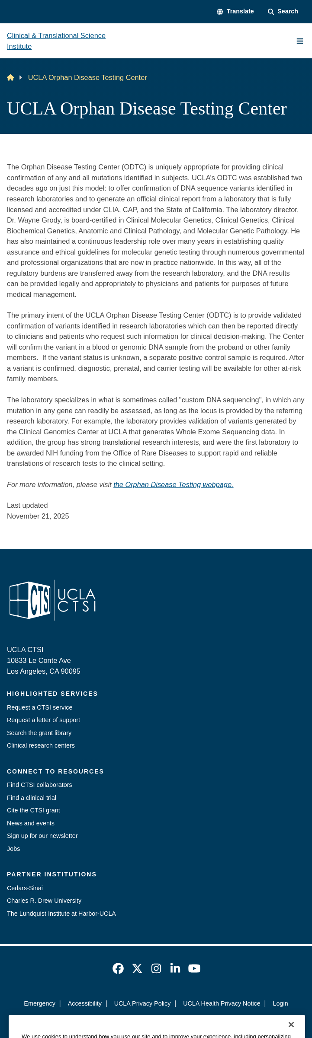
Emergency (39, 1003)
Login (280, 1003)
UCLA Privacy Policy (142, 1003)
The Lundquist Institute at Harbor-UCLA (61, 913)
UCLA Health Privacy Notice (222, 1003)
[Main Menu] (300, 41)
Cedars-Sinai (25, 888)
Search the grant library (39, 732)
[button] (235, 12)
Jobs (13, 848)
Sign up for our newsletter (42, 835)
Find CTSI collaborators (39, 784)
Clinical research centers (41, 745)
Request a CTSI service (39, 707)
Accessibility (85, 1003)
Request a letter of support (43, 719)
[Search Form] (283, 12)
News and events (31, 823)
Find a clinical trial (31, 797)
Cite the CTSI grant (33, 810)
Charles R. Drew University (44, 900)
